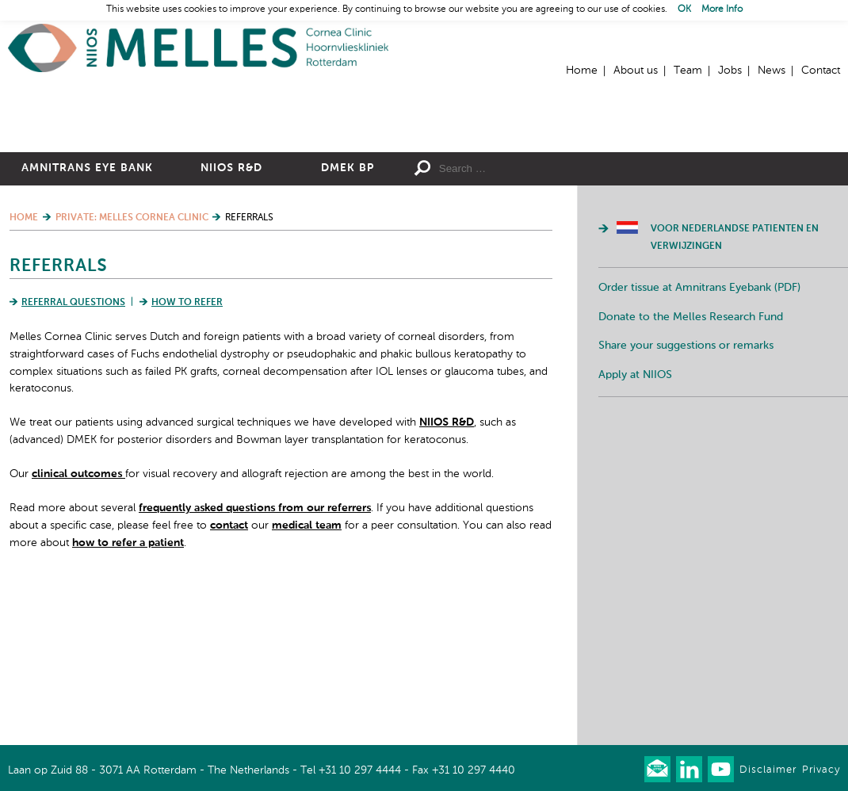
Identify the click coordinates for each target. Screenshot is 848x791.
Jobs (730, 70)
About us (635, 70)
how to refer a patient (128, 690)
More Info (722, 9)
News (771, 70)
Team (688, 70)
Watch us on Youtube (721, 769)
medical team (307, 672)
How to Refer (187, 451)
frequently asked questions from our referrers (255, 656)
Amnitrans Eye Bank (87, 316)
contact (229, 672)
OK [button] (684, 9)
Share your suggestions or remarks (686, 493)
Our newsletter (657, 769)
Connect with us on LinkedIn (689, 769)
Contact (820, 70)
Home (198, 48)
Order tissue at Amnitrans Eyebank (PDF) (699, 435)
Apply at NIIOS (635, 522)
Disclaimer (767, 770)
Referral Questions (73, 451)
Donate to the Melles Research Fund (690, 464)
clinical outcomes (78, 622)
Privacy (821, 770)
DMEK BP (347, 316)
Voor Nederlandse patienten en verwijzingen (735, 386)
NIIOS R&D (231, 316)
